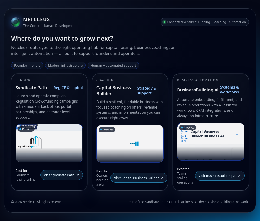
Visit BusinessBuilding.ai (220, 175)
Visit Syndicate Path (61, 175)
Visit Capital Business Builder (139, 177)
